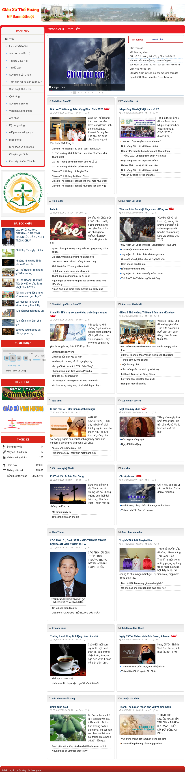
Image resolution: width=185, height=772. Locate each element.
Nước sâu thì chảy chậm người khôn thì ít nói (75, 683)
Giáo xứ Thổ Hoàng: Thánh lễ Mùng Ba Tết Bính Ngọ (79, 185)
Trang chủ (56, 29)
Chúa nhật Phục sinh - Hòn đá (136, 249)
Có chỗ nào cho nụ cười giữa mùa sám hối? (143, 588)
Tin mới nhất (157, 39)
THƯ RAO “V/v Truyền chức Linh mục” (141, 141)
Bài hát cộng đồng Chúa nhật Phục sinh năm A (145, 505)
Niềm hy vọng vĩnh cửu (133, 268)
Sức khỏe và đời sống (21, 147)
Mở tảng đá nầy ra (61, 512)
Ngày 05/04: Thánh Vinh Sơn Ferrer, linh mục (151, 77)
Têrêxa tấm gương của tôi (134, 359)
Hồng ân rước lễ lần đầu (133, 383)
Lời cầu (54, 209)
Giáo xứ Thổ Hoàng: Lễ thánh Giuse (70, 176)
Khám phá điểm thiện (63, 678)
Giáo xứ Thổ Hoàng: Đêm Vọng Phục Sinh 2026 (152, 56)
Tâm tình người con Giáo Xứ (25, 81)
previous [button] (6, 358)
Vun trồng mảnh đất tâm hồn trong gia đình (143, 738)
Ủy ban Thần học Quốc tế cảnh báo (139, 165)
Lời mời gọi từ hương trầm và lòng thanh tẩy (75, 380)
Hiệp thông (15, 139)
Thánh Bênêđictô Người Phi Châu (138, 671)
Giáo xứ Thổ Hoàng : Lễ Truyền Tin (70, 171)
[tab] (137, 39)
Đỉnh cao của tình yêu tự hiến (67, 356)
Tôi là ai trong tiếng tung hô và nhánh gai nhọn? (76, 385)
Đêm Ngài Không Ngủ (140, 69)
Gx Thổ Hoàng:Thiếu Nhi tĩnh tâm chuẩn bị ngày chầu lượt (149, 348)
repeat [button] (37, 356)
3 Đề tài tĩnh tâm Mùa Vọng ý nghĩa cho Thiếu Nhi (147, 355)
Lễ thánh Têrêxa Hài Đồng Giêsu (138, 374)
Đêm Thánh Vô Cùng (16, 371)
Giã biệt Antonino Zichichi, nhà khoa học (73, 256)
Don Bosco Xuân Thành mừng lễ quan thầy (74, 261)
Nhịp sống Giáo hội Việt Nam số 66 (139, 146)
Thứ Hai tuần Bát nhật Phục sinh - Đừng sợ (150, 60)
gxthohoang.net (33, 770)
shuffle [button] (42, 356)
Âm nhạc (14, 118)
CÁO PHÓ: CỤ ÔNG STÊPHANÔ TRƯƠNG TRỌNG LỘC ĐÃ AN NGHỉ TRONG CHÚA (30, 235)
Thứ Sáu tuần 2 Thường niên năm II (70, 266)
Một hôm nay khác (138, 52)
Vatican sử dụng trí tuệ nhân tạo (138, 175)
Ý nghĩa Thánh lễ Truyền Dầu (135, 540)
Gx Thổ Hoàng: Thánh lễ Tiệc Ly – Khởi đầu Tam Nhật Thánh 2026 (79, 155)
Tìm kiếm (74, 29)
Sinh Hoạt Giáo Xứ (19, 53)
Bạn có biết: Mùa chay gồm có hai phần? (142, 583)
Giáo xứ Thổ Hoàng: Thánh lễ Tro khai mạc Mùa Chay (79, 180)
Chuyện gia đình (18, 154)
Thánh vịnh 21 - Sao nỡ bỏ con (137, 510)
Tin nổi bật (137, 39)
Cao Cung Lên (13, 366)
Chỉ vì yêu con (57, 87)
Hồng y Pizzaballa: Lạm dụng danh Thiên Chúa (145, 151)
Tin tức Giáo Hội (18, 60)
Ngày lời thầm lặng (131, 444)
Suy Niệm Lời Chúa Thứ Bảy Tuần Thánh (142, 273)
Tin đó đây (15, 67)
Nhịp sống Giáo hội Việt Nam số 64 (139, 170)
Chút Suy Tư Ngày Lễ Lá (29, 250)
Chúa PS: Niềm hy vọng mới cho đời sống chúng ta (154, 73)
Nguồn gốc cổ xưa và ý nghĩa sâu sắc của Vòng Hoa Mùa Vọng (79, 282)
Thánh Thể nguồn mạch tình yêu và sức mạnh (145, 706)
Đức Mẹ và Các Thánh (22, 161)
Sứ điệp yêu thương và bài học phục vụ (72, 361)
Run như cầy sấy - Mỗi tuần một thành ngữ (74, 453)
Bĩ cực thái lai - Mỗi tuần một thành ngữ (72, 409)
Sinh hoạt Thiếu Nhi (20, 89)
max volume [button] (44, 360)
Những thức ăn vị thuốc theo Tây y (69, 750)
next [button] (18, 358)
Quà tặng (14, 96)
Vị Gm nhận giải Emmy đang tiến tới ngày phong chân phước (80, 250)
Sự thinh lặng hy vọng (63, 351)
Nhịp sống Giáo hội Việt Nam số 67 (139, 109)
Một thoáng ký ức (130, 364)
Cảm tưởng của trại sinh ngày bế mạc (140, 369)
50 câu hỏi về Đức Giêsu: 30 (66, 448)
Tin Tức (9, 39)
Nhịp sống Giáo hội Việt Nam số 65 (139, 160)
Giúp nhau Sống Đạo (21, 132)
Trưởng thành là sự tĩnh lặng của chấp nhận (74, 636)
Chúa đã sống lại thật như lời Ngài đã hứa (143, 259)
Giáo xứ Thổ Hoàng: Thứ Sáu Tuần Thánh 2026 (76, 148)
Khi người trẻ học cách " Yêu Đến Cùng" (72, 366)
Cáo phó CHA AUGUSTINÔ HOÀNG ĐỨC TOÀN (76, 612)
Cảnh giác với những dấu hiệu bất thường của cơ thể (79, 746)
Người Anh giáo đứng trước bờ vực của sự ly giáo (77, 289)
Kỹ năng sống (17, 125)
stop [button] (25, 358)
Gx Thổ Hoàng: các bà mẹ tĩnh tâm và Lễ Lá (74, 161)
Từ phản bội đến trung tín (65, 376)
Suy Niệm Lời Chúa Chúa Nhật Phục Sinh (142, 254)
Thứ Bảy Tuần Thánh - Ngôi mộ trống (140, 278)
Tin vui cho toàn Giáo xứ (64, 608)
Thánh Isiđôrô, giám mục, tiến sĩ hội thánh (143, 666)
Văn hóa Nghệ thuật (20, 110)
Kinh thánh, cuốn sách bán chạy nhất (71, 271)
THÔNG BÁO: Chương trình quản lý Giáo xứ (143, 155)
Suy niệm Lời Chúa (20, 74)
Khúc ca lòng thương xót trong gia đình (141, 743)
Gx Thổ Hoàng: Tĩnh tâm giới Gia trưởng (72, 166)
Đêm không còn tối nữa (133, 264)
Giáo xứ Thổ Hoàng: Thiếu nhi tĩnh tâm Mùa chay (147, 312)
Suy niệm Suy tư (18, 103)
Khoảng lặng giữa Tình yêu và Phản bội (72, 371)
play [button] (12, 358)
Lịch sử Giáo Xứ (18, 46)
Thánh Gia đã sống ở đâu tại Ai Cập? (71, 276)
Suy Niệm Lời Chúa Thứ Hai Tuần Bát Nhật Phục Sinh (155, 64)
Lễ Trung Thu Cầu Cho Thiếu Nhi (138, 379)
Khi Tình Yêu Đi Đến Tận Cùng (67, 476)
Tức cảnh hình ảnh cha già (65, 517)
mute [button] (30, 360)
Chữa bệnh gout (59, 706)
